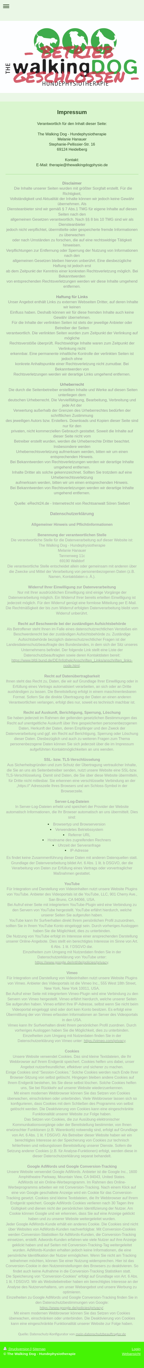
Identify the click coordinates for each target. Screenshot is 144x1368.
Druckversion (16, 1349)
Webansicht (131, 1354)
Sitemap (38, 1349)
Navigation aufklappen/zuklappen (72, 6)
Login (136, 1349)
